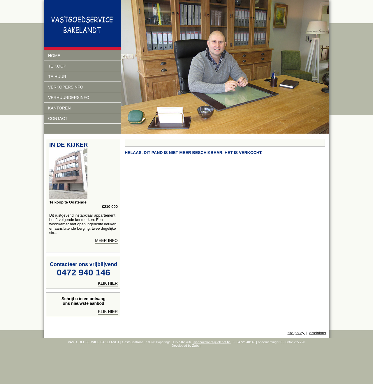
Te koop (57, 66)
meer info (106, 240)
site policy (296, 333)
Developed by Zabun (186, 345)
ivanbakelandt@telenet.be (212, 342)
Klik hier (108, 311)
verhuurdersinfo (68, 97)
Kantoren (59, 108)
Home (54, 55)
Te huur (57, 76)
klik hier (108, 283)
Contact (58, 118)
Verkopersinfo (65, 87)
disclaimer (317, 333)
